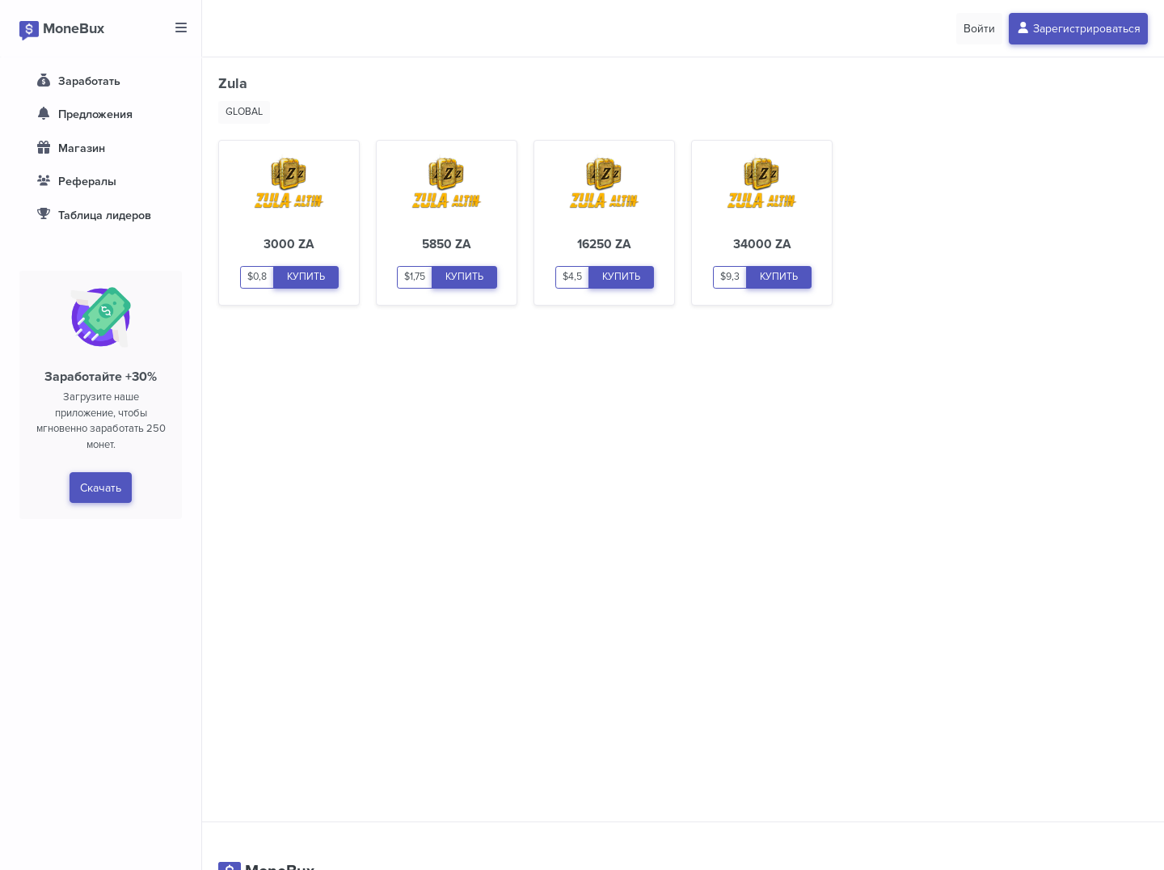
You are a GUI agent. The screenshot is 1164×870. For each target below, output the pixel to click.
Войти (979, 29)
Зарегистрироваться (1078, 29)
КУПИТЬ (306, 277)
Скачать (100, 488)
